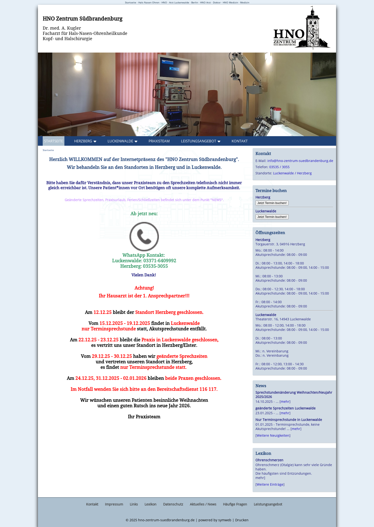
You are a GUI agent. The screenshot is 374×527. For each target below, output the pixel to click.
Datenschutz (173, 504)
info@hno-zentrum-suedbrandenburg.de (300, 160)
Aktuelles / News (203, 504)
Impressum (114, 504)
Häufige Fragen (235, 504)
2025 (133, 520)
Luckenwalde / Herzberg (292, 173)
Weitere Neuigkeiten (273, 435)
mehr (285, 401)
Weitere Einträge (270, 484)
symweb (224, 520)
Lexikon (150, 504)
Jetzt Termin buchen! (272, 203)
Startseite (53, 141)
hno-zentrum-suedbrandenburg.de (166, 520)
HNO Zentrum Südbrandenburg (82, 18)
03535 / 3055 (279, 167)
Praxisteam (159, 141)
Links (134, 504)
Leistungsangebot (198, 141)
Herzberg (83, 141)
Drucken (242, 520)
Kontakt (240, 141)
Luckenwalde (120, 141)
